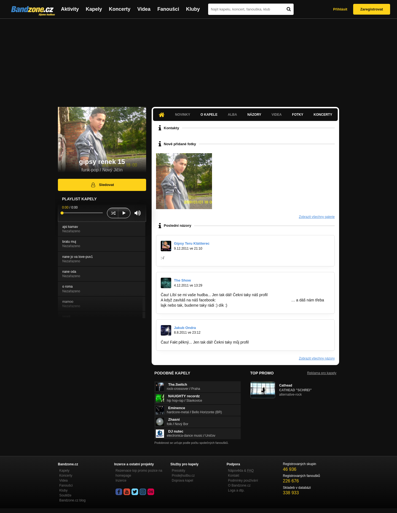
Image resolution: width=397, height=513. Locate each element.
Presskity (178, 470)
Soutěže (65, 495)
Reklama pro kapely (321, 373)
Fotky (297, 115)
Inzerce (121, 480)
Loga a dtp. (236, 490)
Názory (254, 115)
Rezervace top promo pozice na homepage (139, 473)
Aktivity (70, 9)
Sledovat (102, 185)
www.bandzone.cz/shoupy (272, 342)
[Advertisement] (198, 60)
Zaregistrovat (371, 9)
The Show (182, 280)
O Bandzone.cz (239, 485)
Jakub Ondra (185, 328)
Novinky (182, 115)
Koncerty (119, 9)
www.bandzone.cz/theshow (292, 295)
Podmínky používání (243, 480)
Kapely (94, 9)
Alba (232, 115)
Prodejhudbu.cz (183, 475)
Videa (144, 9)
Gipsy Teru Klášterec (192, 243)
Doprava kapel (182, 480)
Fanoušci (168, 9)
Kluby (193, 9)
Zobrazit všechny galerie (317, 217)
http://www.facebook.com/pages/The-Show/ (254, 300)
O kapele (208, 115)
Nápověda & (241, 470)
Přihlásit (340, 9)
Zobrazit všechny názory (317, 358)
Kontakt (233, 475)
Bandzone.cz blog (72, 500)
